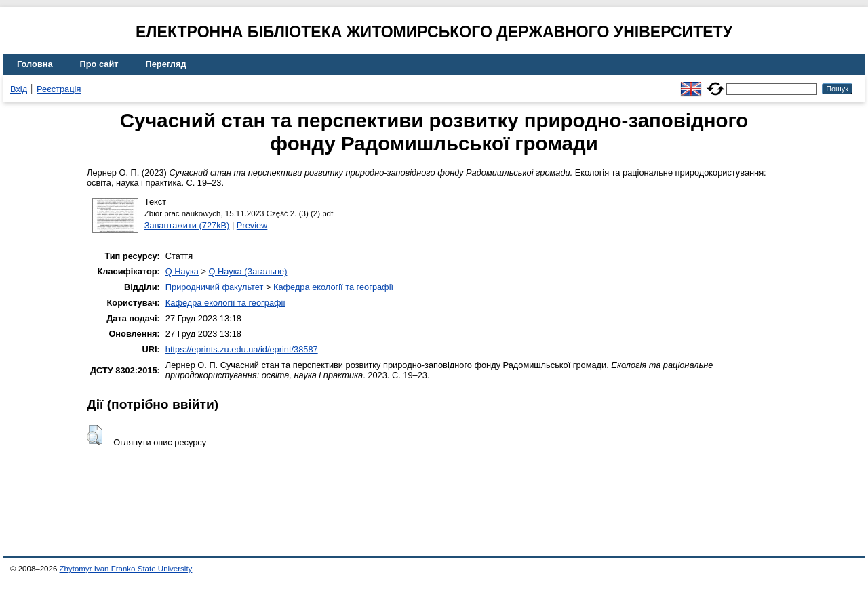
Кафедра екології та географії (333, 287)
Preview (252, 225)
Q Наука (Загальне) (248, 271)
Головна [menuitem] (35, 64)
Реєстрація (59, 89)
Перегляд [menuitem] (166, 64)
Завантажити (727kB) (187, 225)
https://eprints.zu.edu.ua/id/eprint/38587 (241, 349)
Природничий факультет (214, 287)
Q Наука (182, 271)
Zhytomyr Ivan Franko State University (126, 569)
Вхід (18, 89)
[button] (94, 435)
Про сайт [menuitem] (99, 64)
